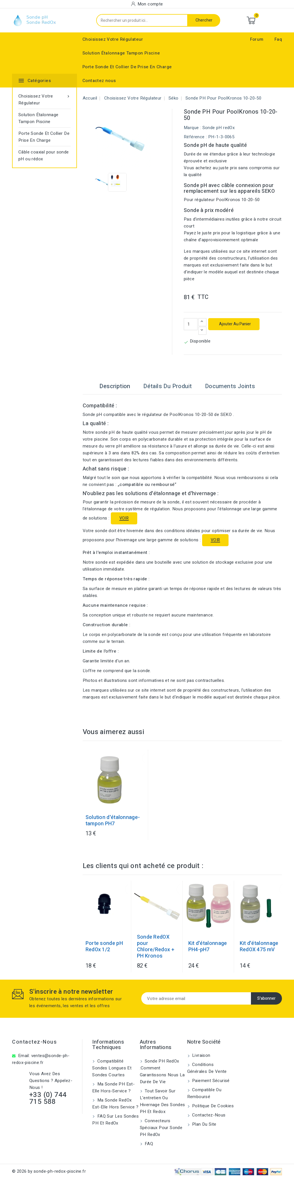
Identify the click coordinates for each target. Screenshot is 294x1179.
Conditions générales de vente (207, 1068)
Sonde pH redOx (218, 127)
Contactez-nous (34, 1042)
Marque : (192, 127)
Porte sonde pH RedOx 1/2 (104, 946)
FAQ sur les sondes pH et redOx (115, 1119)
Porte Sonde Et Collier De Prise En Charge (127, 67)
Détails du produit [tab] (167, 386)
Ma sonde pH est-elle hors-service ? (113, 1087)
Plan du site (203, 1124)
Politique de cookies (212, 1106)
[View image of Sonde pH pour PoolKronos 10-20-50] (103, 182)
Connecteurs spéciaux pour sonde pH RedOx (161, 1128)
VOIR (124, 518)
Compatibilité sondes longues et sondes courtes (111, 1068)
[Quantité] (191, 324)
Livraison (200, 1055)
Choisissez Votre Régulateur (112, 39)
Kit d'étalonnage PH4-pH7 (207, 946)
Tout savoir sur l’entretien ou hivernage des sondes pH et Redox (162, 1101)
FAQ (148, 1144)
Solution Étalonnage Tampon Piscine (121, 53)
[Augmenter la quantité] (202, 322)
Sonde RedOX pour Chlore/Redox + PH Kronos (155, 946)
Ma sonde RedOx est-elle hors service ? (115, 1103)
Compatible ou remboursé (204, 1093)
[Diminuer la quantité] (202, 331)
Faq (278, 39)
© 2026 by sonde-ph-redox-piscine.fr (49, 1171)
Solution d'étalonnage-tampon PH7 (113, 820)
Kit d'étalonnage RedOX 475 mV (259, 946)
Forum (257, 39)
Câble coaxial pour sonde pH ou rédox (43, 155)
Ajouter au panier (234, 324)
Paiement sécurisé (210, 1080)
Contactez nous (99, 80)
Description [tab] (114, 386)
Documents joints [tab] (230, 386)
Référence (194, 137)
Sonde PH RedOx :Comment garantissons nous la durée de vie (162, 1071)
